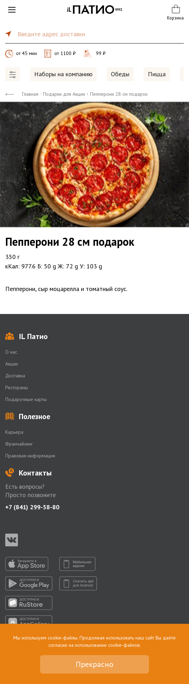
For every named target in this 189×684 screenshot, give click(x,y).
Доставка (15, 375)
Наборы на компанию (63, 74)
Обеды (120, 74)
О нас (11, 352)
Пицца (157, 74)
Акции (11, 364)
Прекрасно (94, 664)
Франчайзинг (19, 444)
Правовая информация (30, 456)
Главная (30, 94)
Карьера (14, 432)
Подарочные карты (26, 399)
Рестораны (16, 387)
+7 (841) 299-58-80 (32, 507)
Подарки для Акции (64, 94)
